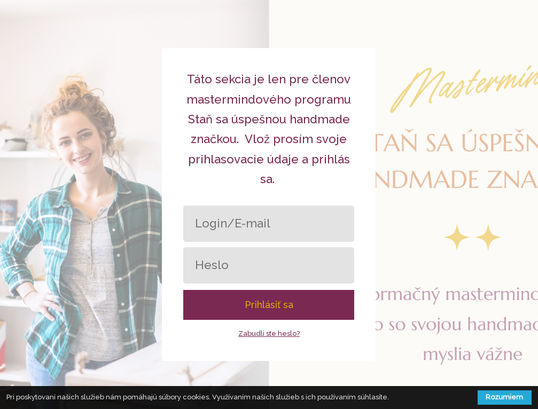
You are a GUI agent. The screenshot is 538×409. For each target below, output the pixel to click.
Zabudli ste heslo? (269, 333)
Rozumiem (504, 397)
